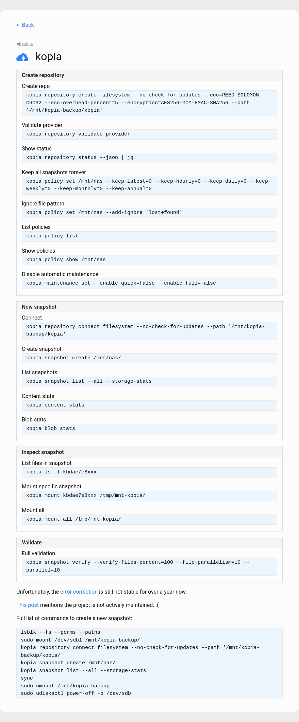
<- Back (25, 25)
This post (27, 605)
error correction (79, 592)
